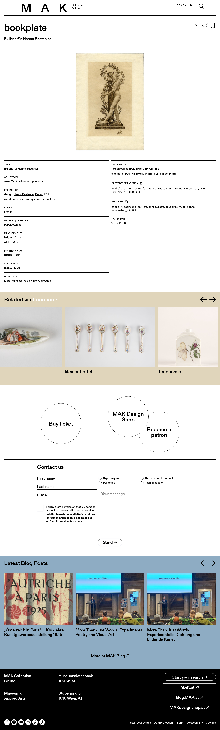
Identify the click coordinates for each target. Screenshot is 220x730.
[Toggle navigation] (213, 7)
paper (7, 224)
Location (43, 299)
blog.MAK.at (189, 697)
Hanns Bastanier (24, 194)
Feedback (109, 482)
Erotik (8, 212)
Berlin (39, 194)
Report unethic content (159, 478)
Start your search (189, 677)
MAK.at (189, 687)
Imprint (180, 723)
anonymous (33, 199)
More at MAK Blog (110, 656)
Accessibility (195, 723)
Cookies (211, 723)
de (178, 5)
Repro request (111, 478)
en (185, 5)
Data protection (163, 723)
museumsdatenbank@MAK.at (76, 678)
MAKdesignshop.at (189, 707)
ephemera (37, 181)
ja (191, 5)
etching (16, 224)
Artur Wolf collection (17, 181)
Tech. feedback (154, 482)
